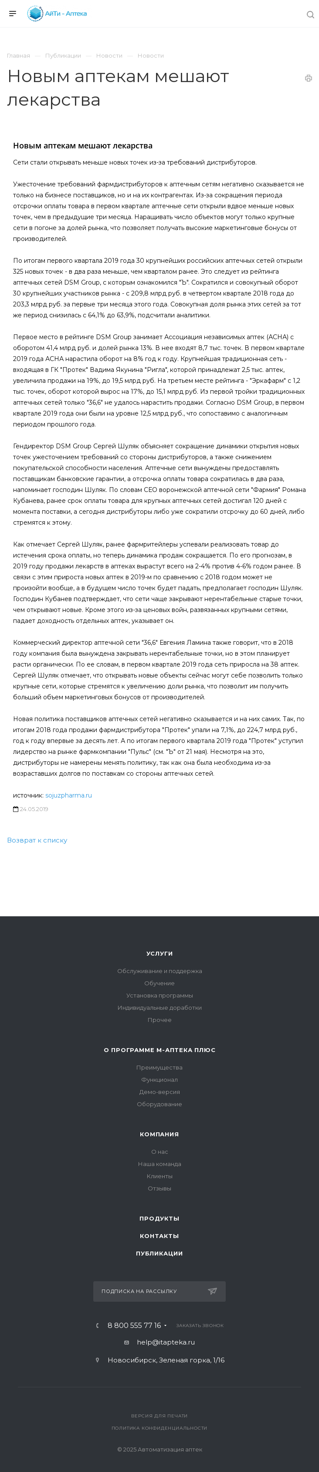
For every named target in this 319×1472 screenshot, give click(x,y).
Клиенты (160, 1176)
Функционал (159, 1079)
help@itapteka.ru (166, 1342)
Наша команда (159, 1163)
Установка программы (159, 995)
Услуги (159, 953)
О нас (159, 1151)
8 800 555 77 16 (134, 1325)
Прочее (160, 1019)
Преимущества (159, 1067)
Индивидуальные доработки (160, 1007)
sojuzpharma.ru (68, 795)
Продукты (159, 1218)
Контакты (159, 1235)
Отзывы (159, 1188)
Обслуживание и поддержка (159, 970)
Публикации (159, 1253)
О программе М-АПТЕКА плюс (160, 1049)
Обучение (159, 983)
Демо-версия (159, 1091)
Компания (159, 1134)
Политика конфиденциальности (160, 1428)
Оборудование (159, 1104)
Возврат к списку (37, 840)
